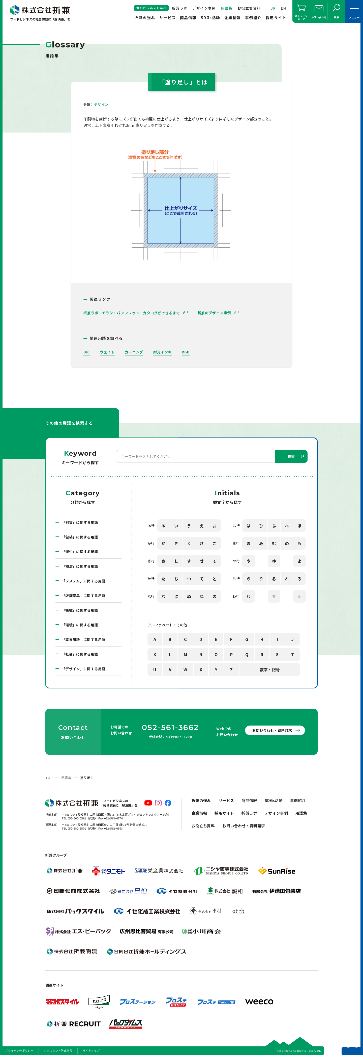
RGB (186, 351)
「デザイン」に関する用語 (83, 668)
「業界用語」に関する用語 (83, 639)
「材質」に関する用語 (80, 522)
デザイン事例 (204, 8)
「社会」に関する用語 (80, 654)
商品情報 (188, 17)
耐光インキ (162, 351)
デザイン (101, 104)
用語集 (226, 8)
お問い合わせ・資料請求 (272, 730)
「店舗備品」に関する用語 (83, 595)
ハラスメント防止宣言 (58, 1050)
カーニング (134, 351)
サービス (167, 17)
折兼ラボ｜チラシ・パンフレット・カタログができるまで (132, 312)
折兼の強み (144, 17)
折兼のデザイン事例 (215, 312)
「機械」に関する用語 (80, 610)
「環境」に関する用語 (80, 624)
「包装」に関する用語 (80, 536)
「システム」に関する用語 (83, 580)
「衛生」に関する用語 (80, 551)
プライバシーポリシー (19, 1050)
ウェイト (107, 351)
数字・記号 (270, 669)
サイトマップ (91, 1050)
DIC (86, 351)
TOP (48, 777)
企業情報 (232, 17)
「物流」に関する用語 (80, 566)
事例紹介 (253, 17)
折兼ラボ (180, 8)
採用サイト (276, 17)
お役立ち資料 (249, 8)
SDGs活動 (210, 17)
